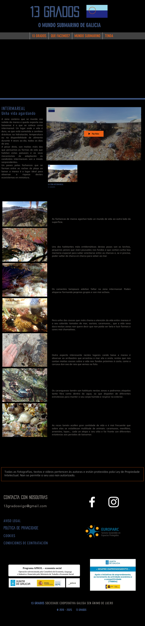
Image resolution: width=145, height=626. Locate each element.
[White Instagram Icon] (114, 502)
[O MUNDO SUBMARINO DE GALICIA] (69, 25)
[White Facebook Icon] (92, 502)
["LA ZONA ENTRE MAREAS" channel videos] (94, 177)
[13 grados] (57, 12)
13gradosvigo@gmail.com (26, 506)
